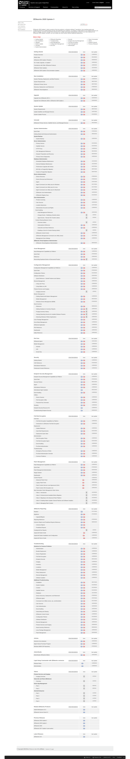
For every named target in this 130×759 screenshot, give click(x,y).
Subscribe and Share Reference (46, 227)
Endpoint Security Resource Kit (42, 407)
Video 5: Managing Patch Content (44, 503)
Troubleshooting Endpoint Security (42, 410)
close (124, 757)
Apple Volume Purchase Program (42, 643)
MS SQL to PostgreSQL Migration (44, 169)
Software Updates (40, 577)
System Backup (40, 138)
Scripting (36, 405)
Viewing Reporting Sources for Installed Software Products (50, 314)
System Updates (40, 585)
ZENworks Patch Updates (40, 68)
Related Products (92, 42)
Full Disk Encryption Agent (42, 441)
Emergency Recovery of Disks (43, 451)
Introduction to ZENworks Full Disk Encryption (47, 423)
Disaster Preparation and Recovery (45, 154)
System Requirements (39, 81)
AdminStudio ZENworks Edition (42, 655)
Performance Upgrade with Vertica (44, 166)
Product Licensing (40, 199)
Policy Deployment (40, 572)
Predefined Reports (41, 527)
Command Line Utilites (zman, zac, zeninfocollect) (48, 601)
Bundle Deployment (41, 551)
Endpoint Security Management (76, 40)
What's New (37, 57)
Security (70, 39)
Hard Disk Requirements (42, 431)
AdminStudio (71, 45)
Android (38, 346)
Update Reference (40, 428)
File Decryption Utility (41, 400)
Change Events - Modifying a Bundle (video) (49, 215)
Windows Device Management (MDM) (45, 301)
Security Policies (38, 382)
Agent (37, 181)
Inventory (38, 564)
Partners (45, 7)
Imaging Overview (40, 291)
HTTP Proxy (39, 148)
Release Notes (37, 663)
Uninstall (37, 45)
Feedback (119, 757)
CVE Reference (38, 363)
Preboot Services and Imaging (41, 289)
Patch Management (73, 44)
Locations (38, 567)
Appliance (36, 514)
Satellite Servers (40, 146)
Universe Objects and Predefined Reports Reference (47, 522)
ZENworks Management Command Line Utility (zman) (49, 235)
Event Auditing (37, 392)
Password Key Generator (42, 402)
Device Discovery (40, 176)
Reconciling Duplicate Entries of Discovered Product (47, 259)
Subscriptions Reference (44, 225)
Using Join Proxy (40, 283)
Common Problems (41, 456)
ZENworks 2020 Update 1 (40, 723)
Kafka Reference (38, 332)
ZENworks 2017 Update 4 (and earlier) (43, 728)
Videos (90, 40)
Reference (36, 256)
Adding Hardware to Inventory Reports (45, 309)
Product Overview (38, 54)
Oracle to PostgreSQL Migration (44, 172)
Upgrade (37, 42)
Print (114, 757)
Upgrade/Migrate (40, 517)
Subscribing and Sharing (42, 611)
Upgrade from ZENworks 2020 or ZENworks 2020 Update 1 (49, 100)
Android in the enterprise (40, 641)
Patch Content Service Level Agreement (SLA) (47, 485)
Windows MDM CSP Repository (42, 646)
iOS (37, 349)
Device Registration (41, 554)
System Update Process (40, 114)
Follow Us (88, 757)
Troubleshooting (54, 40)
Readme (36, 511)
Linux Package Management (41, 319)
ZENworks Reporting (55, 39)
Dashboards (37, 330)
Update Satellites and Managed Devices (44, 111)
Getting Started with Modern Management (46, 296)
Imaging (38, 561)
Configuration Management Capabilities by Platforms (47, 267)
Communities (54, 7)
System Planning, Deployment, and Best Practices (46, 79)
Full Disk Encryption (73, 42)
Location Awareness (41, 205)
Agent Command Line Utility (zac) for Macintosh (48, 189)
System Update (39, 44)
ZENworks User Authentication (43, 192)
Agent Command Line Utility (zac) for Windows (47, 184)
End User (52, 45)
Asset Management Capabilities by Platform (45, 251)
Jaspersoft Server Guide (40, 538)
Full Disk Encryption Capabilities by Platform (47, 421)
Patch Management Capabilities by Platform (45, 464)
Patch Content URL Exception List (44, 488)
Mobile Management (41, 299)
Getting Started (39, 39)
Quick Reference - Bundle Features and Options (48, 278)
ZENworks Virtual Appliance (41, 89)
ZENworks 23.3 (38, 736)
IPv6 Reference (38, 327)
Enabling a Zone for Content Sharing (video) (49, 230)
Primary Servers (40, 143)
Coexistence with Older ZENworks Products (45, 65)
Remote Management (39, 281)
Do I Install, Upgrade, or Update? (42, 62)
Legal (52, 749)
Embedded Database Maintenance (45, 161)
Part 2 (37, 688)
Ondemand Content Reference (41, 368)
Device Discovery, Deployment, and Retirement (48, 595)
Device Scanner (40, 397)
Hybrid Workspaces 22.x (40, 709)
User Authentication (41, 606)
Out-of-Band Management (40, 322)
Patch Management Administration (42, 470)
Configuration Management (57, 44)
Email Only (39, 351)
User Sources (39, 202)
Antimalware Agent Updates (41, 390)
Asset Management (55, 42)
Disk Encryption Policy (41, 438)
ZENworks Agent (38, 341)
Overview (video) (42, 222)
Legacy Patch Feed (41, 482)
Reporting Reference (39, 519)
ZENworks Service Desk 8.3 (41, 712)
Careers (47, 749)
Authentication (39, 548)
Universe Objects (40, 524)
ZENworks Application (39, 324)
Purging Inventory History (42, 311)
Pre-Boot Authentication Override (44, 453)
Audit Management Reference (45, 212)
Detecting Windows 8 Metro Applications (46, 317)
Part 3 (37, 698)
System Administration (40, 47)
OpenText (46, 3)
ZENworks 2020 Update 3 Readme (42, 60)
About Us (65, 7)
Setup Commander (93, 39)
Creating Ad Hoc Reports (40, 530)
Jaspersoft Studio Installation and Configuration (46, 535)
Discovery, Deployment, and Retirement (44, 87)
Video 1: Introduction (41, 492)
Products (22, 7)
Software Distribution (39, 275)
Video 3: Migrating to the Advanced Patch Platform (48, 497)
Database (38, 593)
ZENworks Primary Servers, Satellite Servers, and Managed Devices (51, 123)
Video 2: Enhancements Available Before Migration (48, 495)
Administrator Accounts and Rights (44, 207)
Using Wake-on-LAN (41, 286)
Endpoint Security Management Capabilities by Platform (48, 376)
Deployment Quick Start (42, 433)
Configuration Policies (39, 273)
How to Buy (75, 7)
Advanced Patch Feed (41, 480)
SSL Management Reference (43, 151)
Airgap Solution (38, 472)
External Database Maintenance (44, 164)
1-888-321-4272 (106, 757)
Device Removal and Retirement (44, 179)
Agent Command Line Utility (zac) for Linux (47, 187)
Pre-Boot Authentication (42, 446)
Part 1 (37, 685)
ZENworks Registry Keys (42, 195)
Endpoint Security (40, 559)
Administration (37, 666)
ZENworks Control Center (42, 233)
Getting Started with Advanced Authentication (45, 134)
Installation (39, 582)
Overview (38, 681)
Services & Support (34, 7)
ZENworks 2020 (38, 725)
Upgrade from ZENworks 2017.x (42, 98)
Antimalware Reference (40, 365)
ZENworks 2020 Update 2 (40, 720)
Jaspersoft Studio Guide (40, 532)
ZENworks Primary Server (40, 84)
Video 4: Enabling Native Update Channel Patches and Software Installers (54, 500)
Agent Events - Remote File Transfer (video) (49, 217)
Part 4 (37, 701)
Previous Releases (93, 44)
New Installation (39, 40)
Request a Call (97, 757)
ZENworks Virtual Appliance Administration (46, 243)
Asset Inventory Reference (42, 627)
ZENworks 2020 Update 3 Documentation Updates (46, 70)
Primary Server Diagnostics (43, 156)
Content (38, 587)
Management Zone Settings (43, 238)
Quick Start (37, 131)
